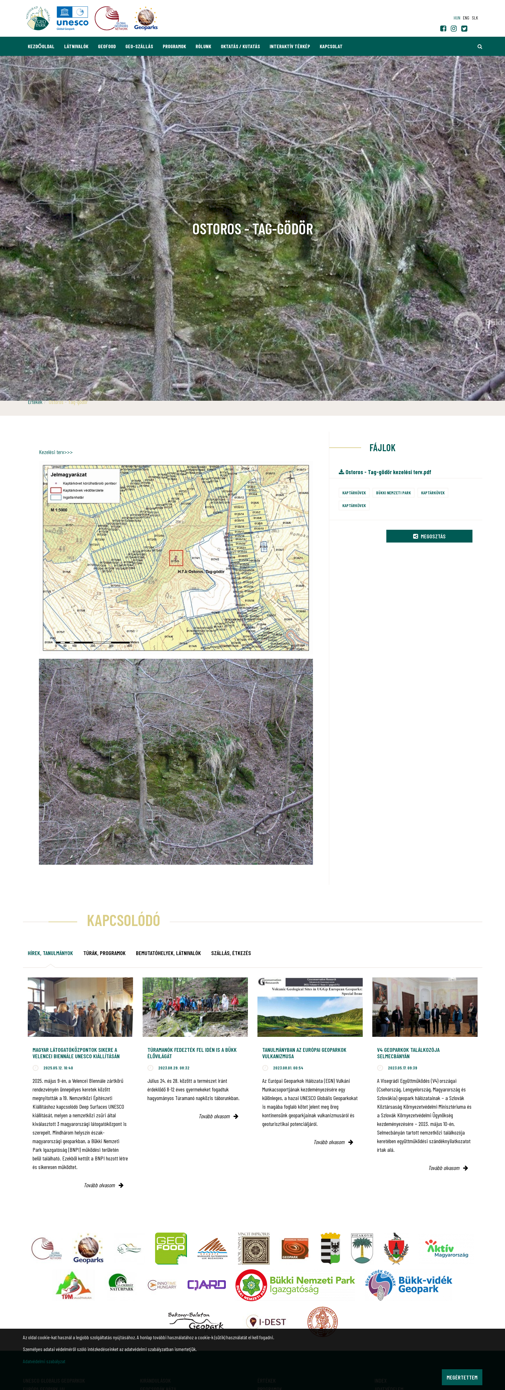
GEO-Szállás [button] (139, 46)
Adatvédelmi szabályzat (44, 1361)
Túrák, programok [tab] (104, 952)
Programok (174, 46)
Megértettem (462, 1377)
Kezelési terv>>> (56, 451)
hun (457, 17)
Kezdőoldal (41, 46)
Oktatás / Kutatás (240, 46)
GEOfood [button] (107, 46)
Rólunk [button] (203, 46)
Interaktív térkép (290, 46)
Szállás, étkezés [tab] (231, 952)
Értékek (35, 401)
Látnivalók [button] (76, 46)
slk (475, 17)
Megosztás (429, 536)
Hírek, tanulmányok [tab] (50, 952)
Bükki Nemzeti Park (393, 492)
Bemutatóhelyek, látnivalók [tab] (168, 952)
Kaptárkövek (354, 492)
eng (466, 17)
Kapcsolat (331, 46)
